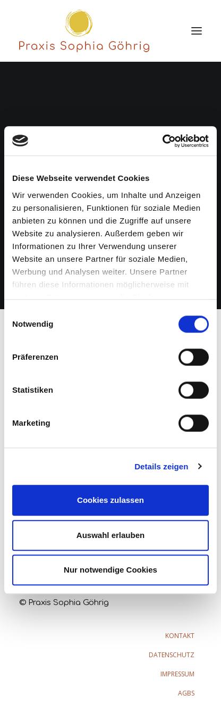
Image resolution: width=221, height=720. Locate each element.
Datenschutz (171, 654)
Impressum (177, 673)
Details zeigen (161, 466)
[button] (196, 31)
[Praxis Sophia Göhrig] (84, 31)
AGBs (186, 693)
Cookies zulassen (110, 499)
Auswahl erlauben (110, 535)
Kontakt (179, 635)
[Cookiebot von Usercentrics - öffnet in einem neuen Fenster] (162, 141)
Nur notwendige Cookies (110, 569)
